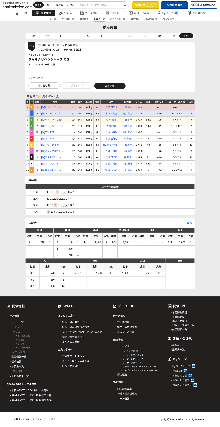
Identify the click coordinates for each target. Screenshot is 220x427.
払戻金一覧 (99, 18)
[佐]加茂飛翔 (110, 151)
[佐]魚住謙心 (110, 138)
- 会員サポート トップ (73, 355)
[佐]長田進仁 (110, 157)
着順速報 (84, 18)
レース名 (70, 4)
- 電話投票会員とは (71, 336)
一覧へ (188, 222)
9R (144, 36)
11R (172, 36)
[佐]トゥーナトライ (51, 113)
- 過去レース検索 (125, 331)
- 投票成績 (176, 370)
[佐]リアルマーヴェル (52, 119)
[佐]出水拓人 (110, 169)
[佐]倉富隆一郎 (110, 144)
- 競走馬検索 (123, 322)
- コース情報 (122, 398)
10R (158, 36)
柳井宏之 (127, 113)
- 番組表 (175, 345)
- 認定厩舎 (121, 374)
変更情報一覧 (68, 18)
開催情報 (43, 13)
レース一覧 (50, 18)
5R (88, 36)
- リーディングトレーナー (133, 358)
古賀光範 (127, 126)
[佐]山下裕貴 (110, 163)
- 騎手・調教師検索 (126, 327)
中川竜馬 (127, 169)
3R (61, 36)
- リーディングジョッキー (133, 354)
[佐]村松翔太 (110, 113)
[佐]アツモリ (47, 132)
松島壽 (127, 138)
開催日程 (113, 13)
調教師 (59, 4)
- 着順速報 (15, 361)
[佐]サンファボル (50, 163)
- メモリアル (123, 346)
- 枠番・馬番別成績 (126, 393)
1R (33, 36)
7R (116, 36)
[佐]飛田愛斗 (110, 107)
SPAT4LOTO (169, 18)
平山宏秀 (127, 163)
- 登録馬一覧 (178, 349)
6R (102, 36)
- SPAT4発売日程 (70, 365)
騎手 (49, 4)
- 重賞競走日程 (179, 316)
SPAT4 (65, 13)
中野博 (127, 157)
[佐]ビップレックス (51, 169)
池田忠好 (127, 132)
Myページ (167, 13)
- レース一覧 (17, 322)
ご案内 (52, 419)
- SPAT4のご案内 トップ (74, 322)
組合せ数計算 (151, 18)
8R (130, 36)
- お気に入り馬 (179, 375)
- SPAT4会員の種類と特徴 (75, 327)
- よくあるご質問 (70, 341)
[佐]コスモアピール (51, 157)
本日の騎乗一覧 (117, 18)
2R (47, 36)
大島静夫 (127, 107)
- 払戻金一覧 (17, 366)
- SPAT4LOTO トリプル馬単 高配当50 (31, 400)
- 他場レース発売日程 (182, 325)
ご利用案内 (196, 13)
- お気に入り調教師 (181, 385)
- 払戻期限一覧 (179, 329)
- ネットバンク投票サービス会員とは (81, 331)
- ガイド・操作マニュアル (75, 360)
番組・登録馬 (139, 13)
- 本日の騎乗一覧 (19, 376)
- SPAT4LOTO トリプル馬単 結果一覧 (30, 395)
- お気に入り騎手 (180, 380)
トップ (21, 13)
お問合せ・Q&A (21, 419)
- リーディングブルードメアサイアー (138, 366)
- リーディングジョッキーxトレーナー (139, 370)
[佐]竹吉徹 (110, 119)
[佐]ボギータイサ (50, 144)
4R (75, 36)
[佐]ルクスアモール (51, 107)
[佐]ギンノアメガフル (52, 151)
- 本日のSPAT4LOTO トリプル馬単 (29, 390)
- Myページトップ (180, 366)
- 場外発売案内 (179, 321)
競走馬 (38, 4)
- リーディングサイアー (132, 362)
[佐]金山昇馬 (110, 132)
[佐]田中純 (110, 126)
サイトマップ (39, 419)
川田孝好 (127, 119)
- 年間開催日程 (179, 312)
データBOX (88, 13)
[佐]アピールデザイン (52, 126)
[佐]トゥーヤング (50, 138)
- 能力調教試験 (124, 388)
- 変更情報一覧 (18, 356)
